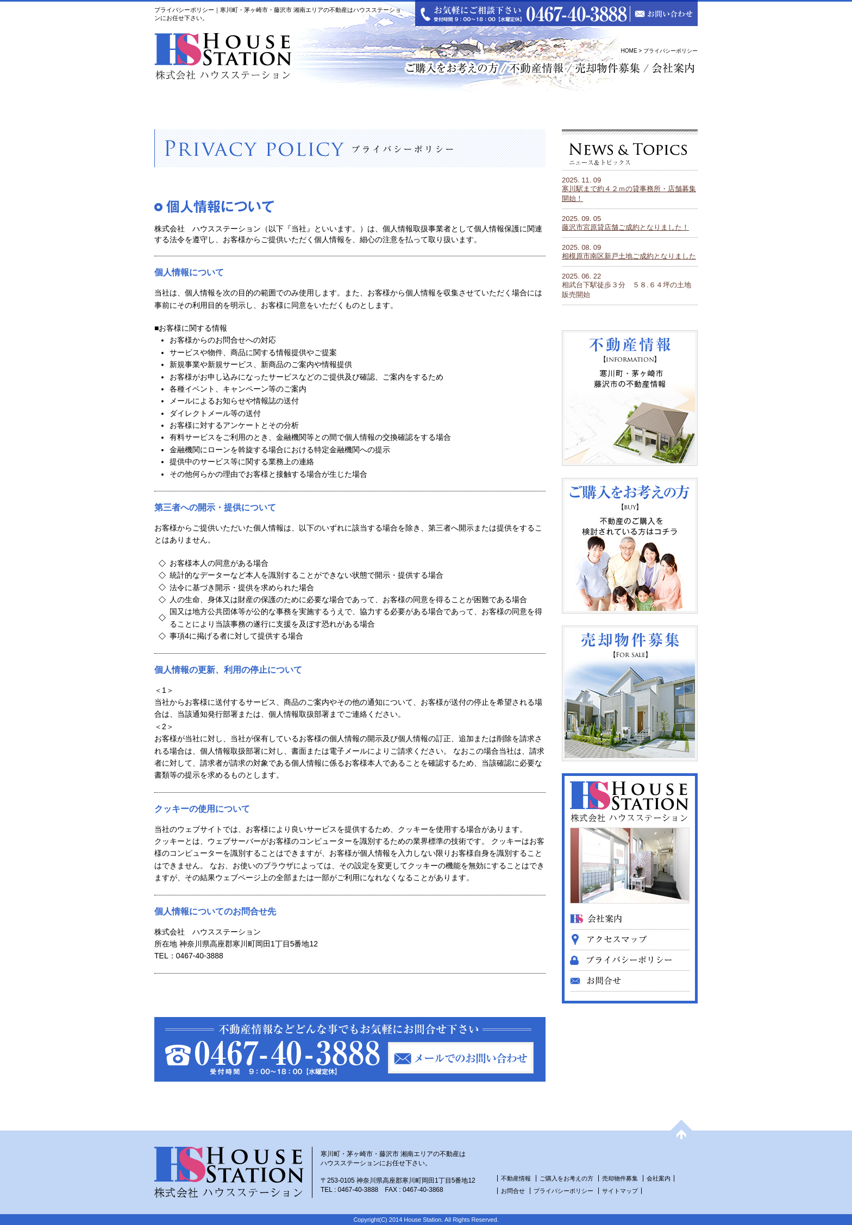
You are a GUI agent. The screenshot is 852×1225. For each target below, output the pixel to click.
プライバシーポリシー (563, 1191)
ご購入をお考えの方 (566, 1178)
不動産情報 (516, 1178)
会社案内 (659, 1178)
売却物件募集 (621, 1178)
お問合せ (513, 1191)
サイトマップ (620, 1191)
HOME (629, 51)
